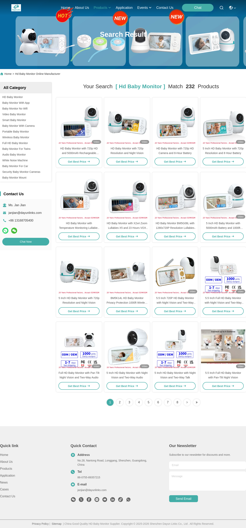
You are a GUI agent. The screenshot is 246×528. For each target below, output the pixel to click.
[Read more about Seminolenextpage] (187, 402)
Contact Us (7, 496)
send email (183, 498)
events (144, 7)
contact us (164, 8)
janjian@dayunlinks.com (25, 212)
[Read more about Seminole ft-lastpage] (196, 402)
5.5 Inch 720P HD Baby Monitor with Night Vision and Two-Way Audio (175, 303)
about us (82, 8)
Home (65, 8)
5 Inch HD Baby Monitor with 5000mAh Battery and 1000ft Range (223, 228)
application (124, 8)
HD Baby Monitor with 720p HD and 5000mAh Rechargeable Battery (79, 153)
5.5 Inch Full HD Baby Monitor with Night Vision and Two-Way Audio (223, 303)
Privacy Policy (40, 523)
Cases (4, 489)
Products (6, 468)
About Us (6, 461)
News (4, 482)
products (102, 7)
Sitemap (57, 523)
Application (7, 475)
